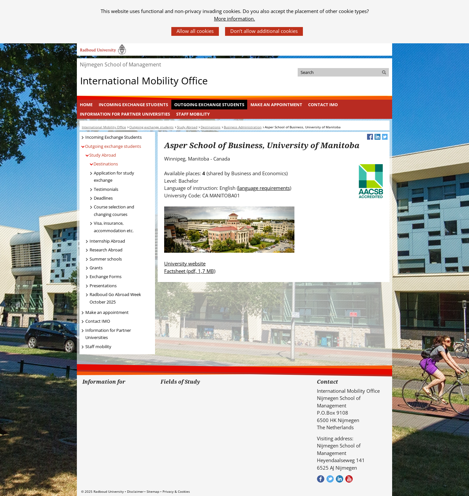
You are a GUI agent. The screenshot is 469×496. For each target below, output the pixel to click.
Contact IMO (323, 104)
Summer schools (106, 259)
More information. (234, 18)
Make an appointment (276, 104)
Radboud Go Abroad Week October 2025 (115, 298)
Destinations (105, 164)
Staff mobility (193, 114)
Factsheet (189, 271)
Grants (96, 268)
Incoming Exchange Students (133, 104)
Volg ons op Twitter (330, 479)
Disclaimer (135, 491)
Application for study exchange (114, 176)
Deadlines (103, 198)
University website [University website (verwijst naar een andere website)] (185, 263)
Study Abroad (102, 155)
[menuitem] (86, 104)
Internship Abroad (107, 241)
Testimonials (106, 189)
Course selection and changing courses (114, 210)
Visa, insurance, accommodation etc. (114, 227)
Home (86, 104)
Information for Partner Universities (125, 114)
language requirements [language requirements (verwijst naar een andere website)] (264, 188)
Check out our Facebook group (320, 479)
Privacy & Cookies (176, 491)
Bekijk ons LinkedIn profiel (339, 479)
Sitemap (153, 491)
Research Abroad (106, 250)
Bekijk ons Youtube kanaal (349, 479)
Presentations (103, 286)
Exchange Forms (105, 276)
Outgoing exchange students (209, 104)
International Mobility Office (144, 80)
